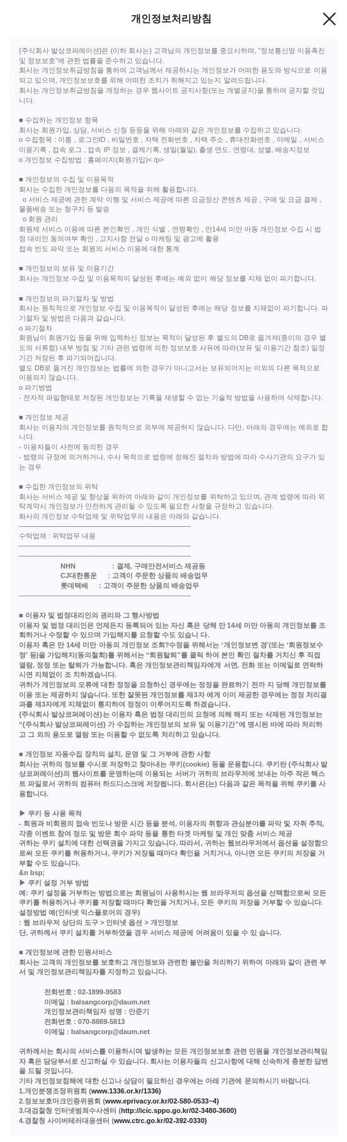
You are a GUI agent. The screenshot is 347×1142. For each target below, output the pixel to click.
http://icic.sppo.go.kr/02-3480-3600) (178, 1110)
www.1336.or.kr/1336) (126, 1091)
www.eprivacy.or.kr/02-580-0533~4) (162, 1101)
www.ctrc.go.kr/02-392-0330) (160, 1120)
